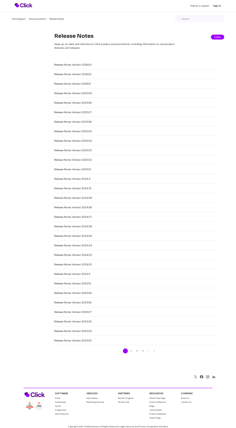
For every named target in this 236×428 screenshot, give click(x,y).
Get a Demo (92, 398)
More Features (62, 414)
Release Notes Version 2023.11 (72, 274)
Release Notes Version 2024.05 (73, 236)
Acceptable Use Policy (157, 426)
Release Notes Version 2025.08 (73, 102)
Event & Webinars (157, 402)
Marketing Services (95, 402)
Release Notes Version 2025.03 (73, 150)
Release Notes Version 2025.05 (73, 131)
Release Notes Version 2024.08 (73, 207)
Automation (60, 402)
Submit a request (199, 5)
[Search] (199, 18)
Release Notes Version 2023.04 (73, 331)
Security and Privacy (136, 426)
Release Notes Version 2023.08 (72, 302)
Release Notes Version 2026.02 (72, 74)
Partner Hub (123, 402)
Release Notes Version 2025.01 (72, 169)
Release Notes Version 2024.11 (72, 179)
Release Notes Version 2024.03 (73, 255)
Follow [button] (217, 37)
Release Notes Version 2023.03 (72, 340)
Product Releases (157, 414)
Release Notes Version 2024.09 (73, 198)
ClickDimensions (91, 426)
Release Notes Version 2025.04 (73, 141)
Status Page (155, 418)
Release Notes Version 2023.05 (73, 321)
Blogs (152, 406)
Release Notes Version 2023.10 (72, 283)
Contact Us (186, 402)
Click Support (19, 19)
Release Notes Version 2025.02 (73, 160)
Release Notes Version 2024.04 (73, 245)
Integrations (60, 410)
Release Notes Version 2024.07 (73, 217)
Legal (122, 426)
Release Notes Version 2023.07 (73, 312)
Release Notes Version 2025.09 (73, 93)
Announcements (38, 19)
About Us (185, 398)
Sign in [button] (217, 5)
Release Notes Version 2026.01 (72, 83)
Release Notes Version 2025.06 (73, 121)
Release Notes (56, 19)
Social (58, 406)
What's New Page (157, 398)
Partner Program (126, 398)
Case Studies (155, 410)
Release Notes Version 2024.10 (72, 188)
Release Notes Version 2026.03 (72, 64)
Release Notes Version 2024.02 (73, 264)
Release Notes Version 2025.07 (73, 112)
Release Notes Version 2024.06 (73, 226)
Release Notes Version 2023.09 (73, 293)
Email (57, 398)
